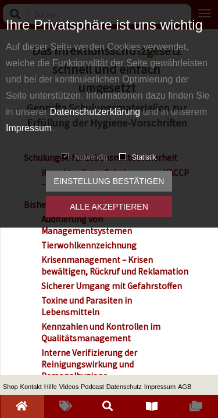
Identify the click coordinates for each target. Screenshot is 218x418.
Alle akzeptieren (109, 206)
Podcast (92, 386)
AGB (184, 386)
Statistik (137, 157)
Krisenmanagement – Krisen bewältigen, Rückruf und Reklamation (114, 265)
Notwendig (85, 157)
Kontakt (31, 386)
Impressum (29, 128)
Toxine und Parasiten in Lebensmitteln (86, 306)
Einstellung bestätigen (109, 181)
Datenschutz (124, 386)
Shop (10, 386)
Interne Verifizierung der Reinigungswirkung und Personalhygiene (89, 364)
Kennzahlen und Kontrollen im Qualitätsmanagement (100, 332)
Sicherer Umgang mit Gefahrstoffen (111, 285)
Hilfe (50, 386)
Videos (68, 386)
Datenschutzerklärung (95, 112)
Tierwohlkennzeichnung (89, 245)
